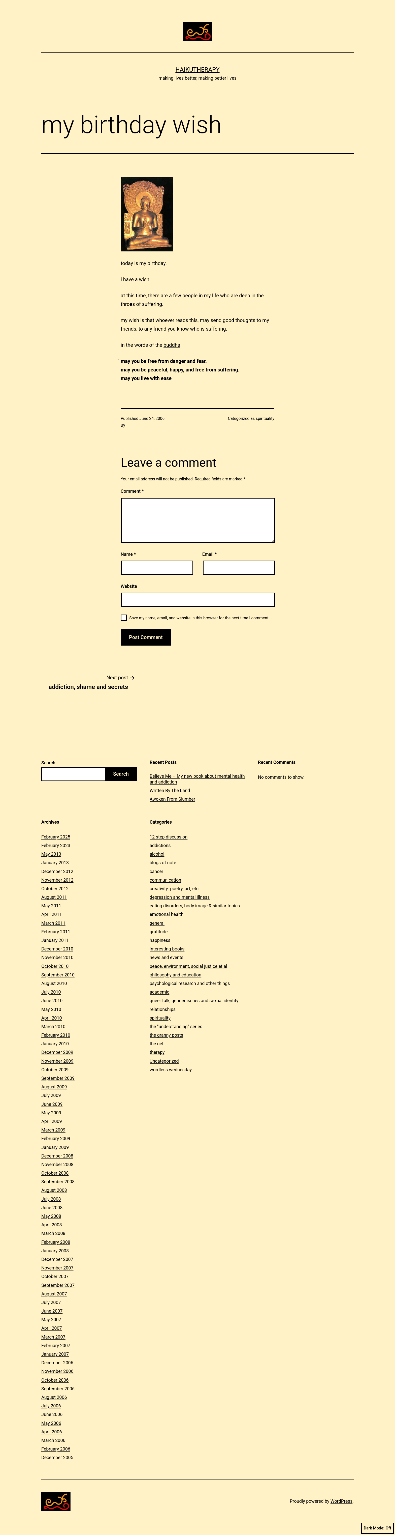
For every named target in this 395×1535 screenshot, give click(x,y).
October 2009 (55, 1069)
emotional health (166, 914)
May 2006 (51, 1423)
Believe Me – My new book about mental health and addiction (197, 779)
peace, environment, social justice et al (188, 966)
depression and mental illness (180, 897)
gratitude (159, 931)
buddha (171, 345)
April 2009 (51, 1121)
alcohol (157, 854)
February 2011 (55, 931)
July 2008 (51, 1199)
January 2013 (55, 862)
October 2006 (55, 1380)
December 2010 (57, 948)
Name (128, 554)
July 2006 (51, 1405)
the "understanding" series (176, 1026)
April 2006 (51, 1431)
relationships (163, 1009)
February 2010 (55, 1035)
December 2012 (57, 871)
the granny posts (166, 1035)
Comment (132, 491)
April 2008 (51, 1224)
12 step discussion (168, 836)
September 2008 (58, 1181)
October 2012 (55, 888)
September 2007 (58, 1285)
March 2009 (53, 1130)
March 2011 (53, 923)
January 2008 (55, 1250)
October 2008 (55, 1173)
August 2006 (54, 1397)
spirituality (265, 418)
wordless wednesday (171, 1069)
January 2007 (55, 1354)
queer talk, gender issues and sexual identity (194, 1000)
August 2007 (54, 1293)
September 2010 (58, 974)
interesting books (167, 948)
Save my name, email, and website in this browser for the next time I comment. (199, 618)
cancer (156, 871)
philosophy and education (175, 974)
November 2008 (57, 1164)
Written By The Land (170, 790)
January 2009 (55, 1147)
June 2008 (51, 1207)
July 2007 (51, 1302)
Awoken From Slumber (172, 799)
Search (48, 762)
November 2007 (57, 1267)
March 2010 (53, 1026)
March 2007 (53, 1337)
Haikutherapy (197, 69)
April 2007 (51, 1328)
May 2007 (51, 1319)
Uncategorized (164, 1061)
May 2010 (51, 1009)
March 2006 (53, 1440)
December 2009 (57, 1052)
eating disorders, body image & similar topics (195, 905)
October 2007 (55, 1276)
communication (165, 880)
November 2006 (57, 1371)
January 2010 (55, 1043)
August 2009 (54, 1086)
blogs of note (163, 862)
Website (129, 586)
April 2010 (51, 1018)
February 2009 (55, 1138)
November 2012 (57, 880)
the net (156, 1043)
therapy (157, 1052)
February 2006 (55, 1449)
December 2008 (57, 1156)
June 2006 (51, 1414)
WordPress (341, 1501)
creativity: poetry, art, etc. (175, 888)
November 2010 (57, 957)
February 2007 (55, 1345)
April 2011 (51, 914)
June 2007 (51, 1311)
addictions (160, 845)
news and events (166, 957)
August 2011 (54, 897)
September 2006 (58, 1388)
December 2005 (57, 1457)
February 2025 (55, 836)
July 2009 (51, 1095)
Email (209, 554)
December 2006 (57, 1362)
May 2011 (51, 905)
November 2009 (57, 1061)
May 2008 (51, 1216)
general (157, 923)
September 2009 (58, 1078)
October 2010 (55, 966)
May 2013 (51, 854)
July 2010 (51, 992)
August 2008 (54, 1190)
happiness (160, 940)
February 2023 (55, 845)
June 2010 (51, 1000)
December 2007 (57, 1259)
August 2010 (54, 983)
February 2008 (55, 1242)
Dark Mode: (377, 1528)
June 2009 (51, 1104)
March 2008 (53, 1233)
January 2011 (55, 940)
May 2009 (51, 1112)
